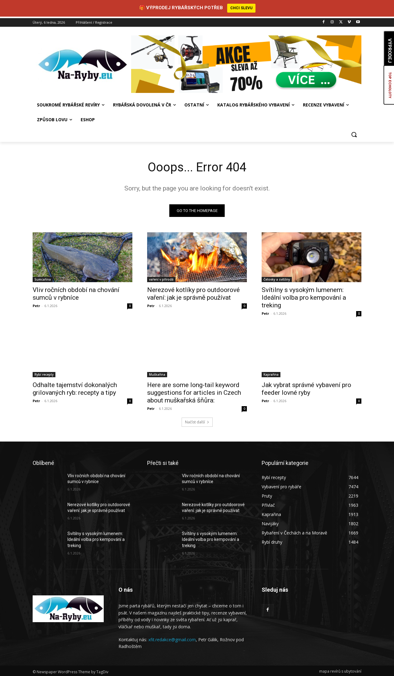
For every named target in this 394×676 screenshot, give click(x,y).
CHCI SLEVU (241, 8)
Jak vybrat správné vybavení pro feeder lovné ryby (306, 387)
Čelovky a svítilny (276, 278)
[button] (354, 132)
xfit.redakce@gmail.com (172, 638)
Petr (36, 304)
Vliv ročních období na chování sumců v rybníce (76, 292)
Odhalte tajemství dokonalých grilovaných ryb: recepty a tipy (75, 387)
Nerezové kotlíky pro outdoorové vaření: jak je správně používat (193, 292)
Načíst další (197, 420)
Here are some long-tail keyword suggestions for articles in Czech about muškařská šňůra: (194, 391)
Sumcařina (42, 278)
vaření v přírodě (161, 278)
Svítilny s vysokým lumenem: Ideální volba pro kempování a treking (304, 296)
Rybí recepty (44, 373)
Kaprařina (271, 373)
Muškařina (157, 373)
